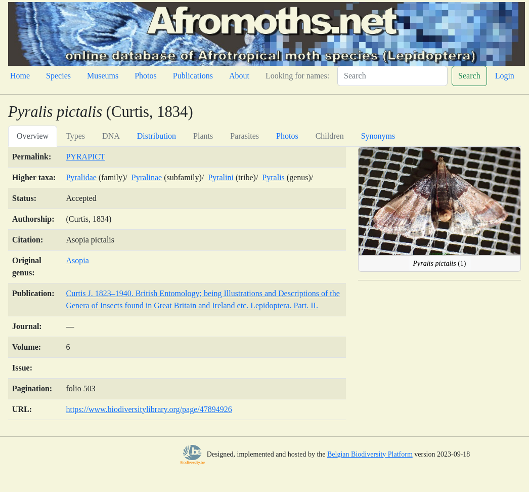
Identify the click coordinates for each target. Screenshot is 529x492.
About (239, 75)
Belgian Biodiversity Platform (370, 454)
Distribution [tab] (156, 136)
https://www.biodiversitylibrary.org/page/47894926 (149, 409)
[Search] (392, 76)
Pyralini (221, 177)
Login (504, 75)
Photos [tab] (287, 136)
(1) (439, 263)
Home (20, 75)
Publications (193, 75)
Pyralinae (146, 177)
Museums (102, 75)
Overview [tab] (33, 136)
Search (469, 75)
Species (58, 75)
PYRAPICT (85, 156)
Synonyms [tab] (378, 136)
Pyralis (273, 177)
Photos (146, 75)
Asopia (77, 260)
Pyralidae (81, 177)
